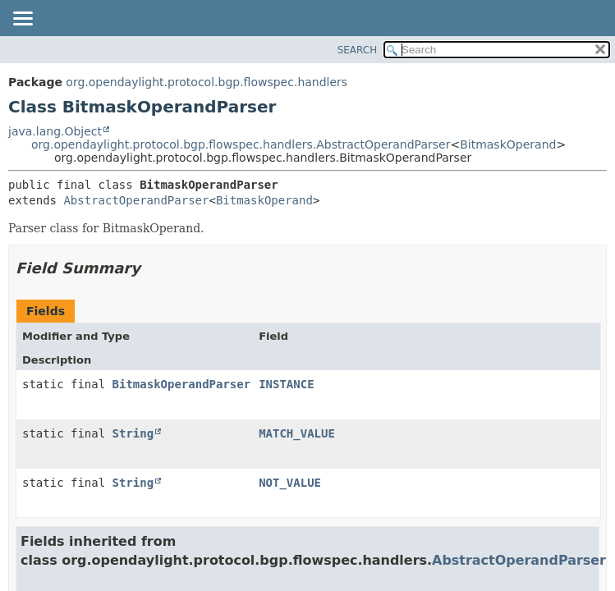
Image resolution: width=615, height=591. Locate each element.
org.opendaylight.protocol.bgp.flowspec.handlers (206, 82)
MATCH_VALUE (297, 433)
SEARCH (357, 50)
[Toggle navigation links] (22, 19)
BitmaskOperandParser (181, 384)
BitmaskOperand (508, 144)
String (133, 433)
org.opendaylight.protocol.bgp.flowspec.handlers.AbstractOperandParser (240, 144)
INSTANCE (286, 384)
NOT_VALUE (290, 482)
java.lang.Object (55, 131)
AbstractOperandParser (136, 200)
